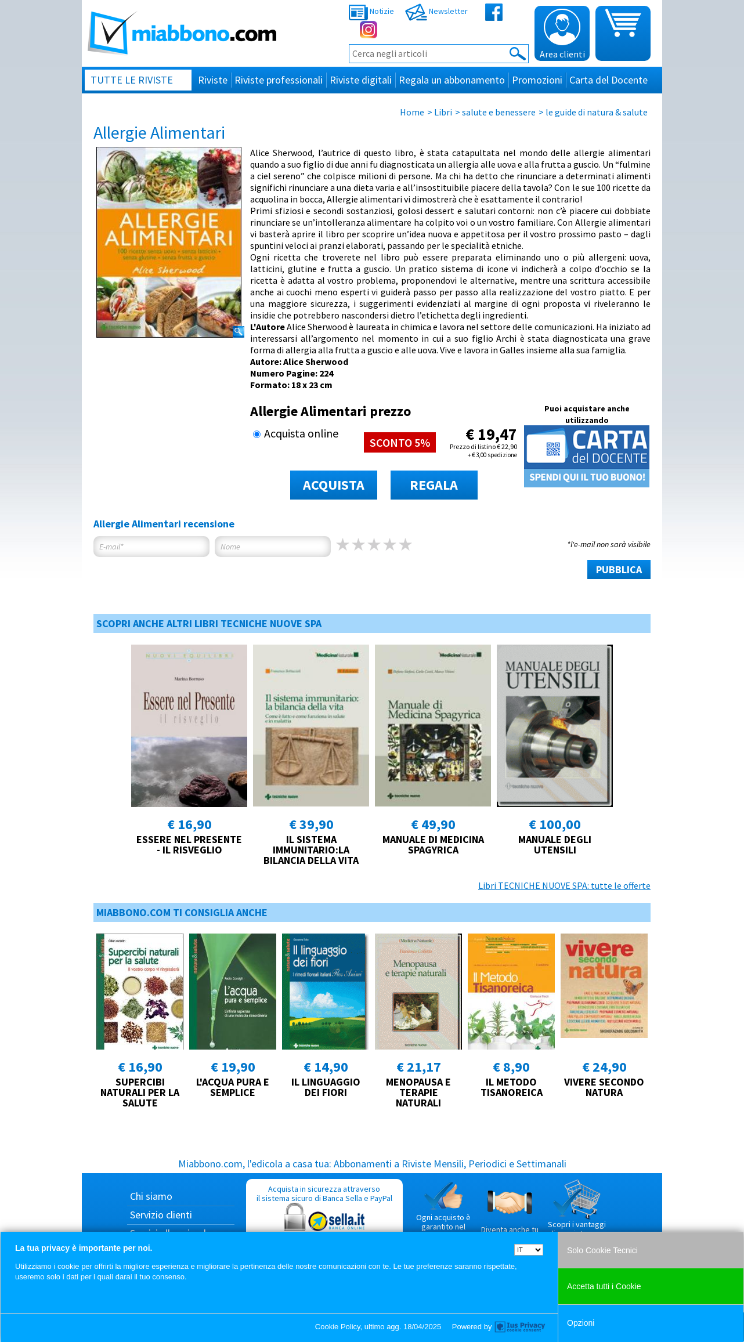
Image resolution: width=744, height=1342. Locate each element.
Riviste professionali (278, 79)
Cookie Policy (337, 1326)
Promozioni (537, 79)
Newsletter (436, 11)
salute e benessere (499, 112)
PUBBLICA (619, 569)
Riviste (212, 79)
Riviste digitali (361, 79)
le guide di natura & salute (597, 112)
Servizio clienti (161, 1214)
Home (412, 112)
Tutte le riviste (132, 79)
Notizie (371, 11)
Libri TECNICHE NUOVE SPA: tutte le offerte (564, 885)
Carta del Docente (608, 79)
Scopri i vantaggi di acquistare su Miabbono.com (577, 1213)
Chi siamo (151, 1196)
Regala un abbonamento (452, 79)
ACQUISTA (333, 485)
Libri (443, 112)
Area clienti (562, 34)
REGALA (434, 485)
